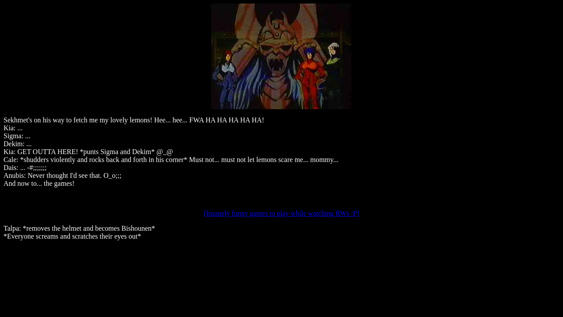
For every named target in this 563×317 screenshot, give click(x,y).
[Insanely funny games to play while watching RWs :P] (281, 213)
